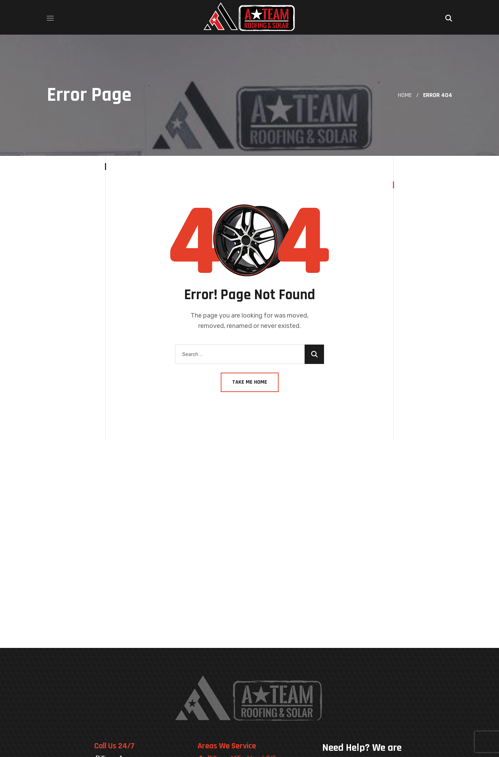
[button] (448, 17)
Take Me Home (249, 382)
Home (405, 95)
